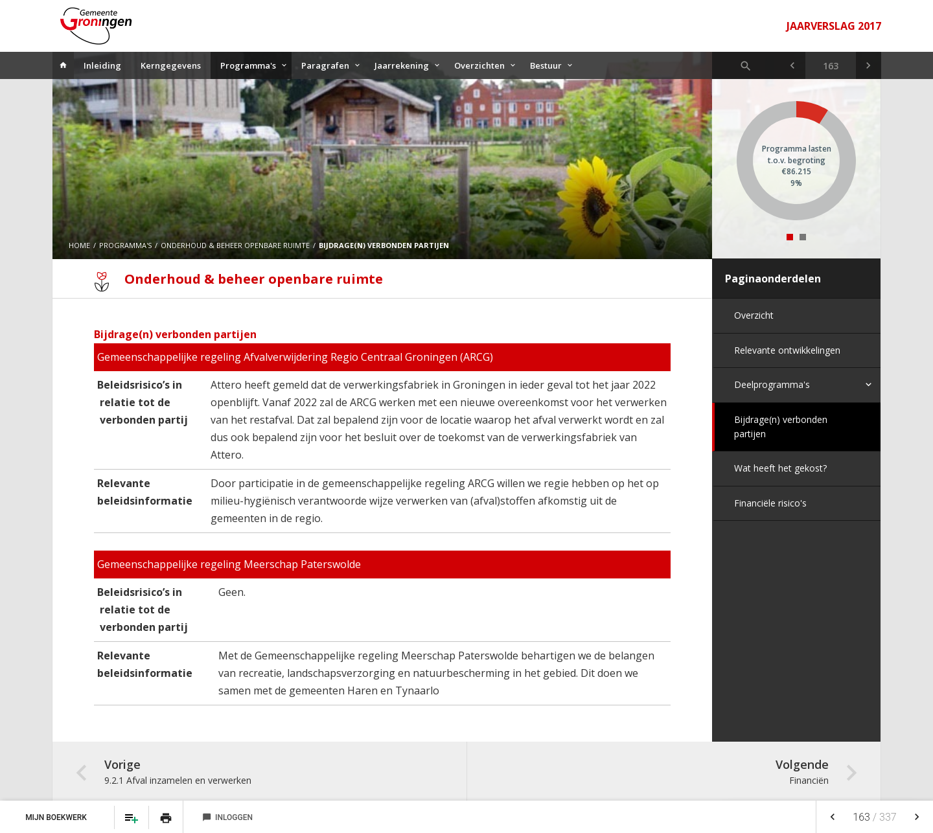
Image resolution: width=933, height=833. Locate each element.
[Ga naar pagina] (830, 65)
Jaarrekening (401, 65)
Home (79, 245)
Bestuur (546, 65)
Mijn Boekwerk (57, 817)
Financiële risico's (770, 503)
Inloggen (227, 817)
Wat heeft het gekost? (780, 468)
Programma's (248, 65)
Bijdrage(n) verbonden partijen (780, 426)
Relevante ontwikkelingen (787, 350)
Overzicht (754, 315)
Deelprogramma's (772, 384)
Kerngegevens (171, 65)
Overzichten (479, 65)
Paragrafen (325, 65)
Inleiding (102, 65)
